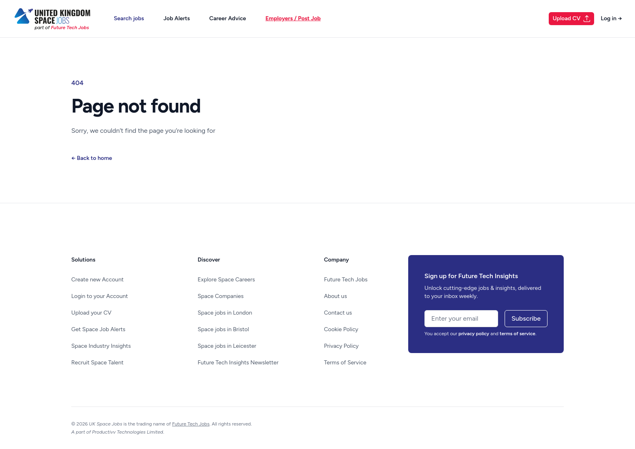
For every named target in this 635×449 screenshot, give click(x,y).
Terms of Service (345, 362)
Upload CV (572, 19)
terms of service (517, 333)
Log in (611, 18)
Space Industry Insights (101, 346)
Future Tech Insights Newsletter (238, 362)
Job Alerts (177, 18)
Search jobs (129, 18)
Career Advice (227, 18)
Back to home (91, 158)
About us (335, 296)
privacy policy (473, 333)
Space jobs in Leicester (227, 346)
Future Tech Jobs (346, 279)
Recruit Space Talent (97, 362)
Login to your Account (99, 296)
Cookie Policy (341, 329)
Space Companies (220, 296)
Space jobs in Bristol (223, 329)
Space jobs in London (225, 312)
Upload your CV (91, 312)
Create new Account (97, 279)
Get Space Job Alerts (98, 329)
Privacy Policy (341, 346)
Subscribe (526, 318)
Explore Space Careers (226, 279)
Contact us (338, 312)
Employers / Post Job (293, 18)
